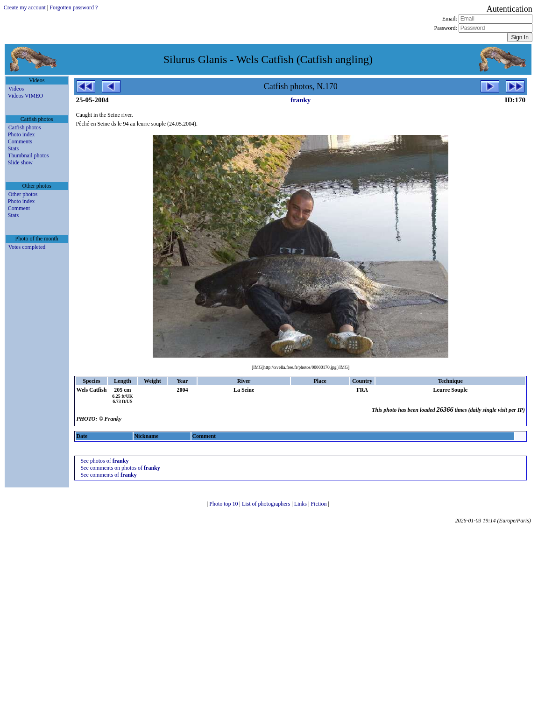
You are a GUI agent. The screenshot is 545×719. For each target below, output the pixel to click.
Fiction (319, 503)
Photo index (21, 134)
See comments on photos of (120, 468)
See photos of (104, 461)
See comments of (108, 475)
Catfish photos (24, 127)
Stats (13, 148)
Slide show (20, 162)
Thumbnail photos (28, 155)
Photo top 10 (224, 503)
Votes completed (26, 247)
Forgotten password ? (74, 7)
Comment (19, 208)
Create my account (25, 7)
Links (301, 503)
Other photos (22, 194)
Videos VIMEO (25, 95)
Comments (20, 141)
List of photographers (266, 503)
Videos (16, 88)
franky (300, 100)
